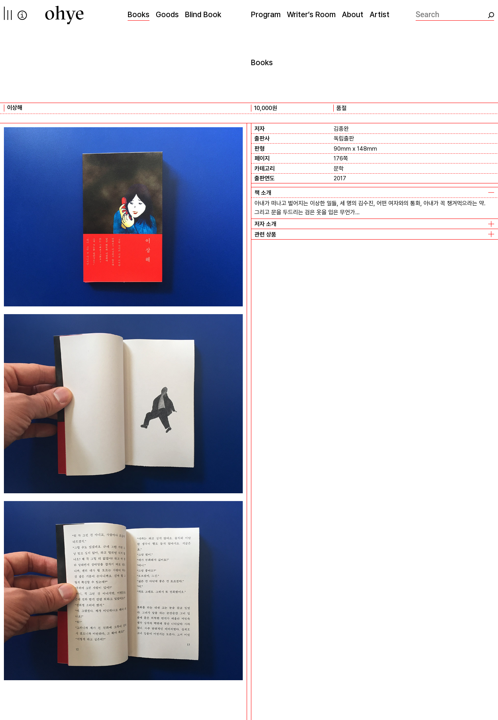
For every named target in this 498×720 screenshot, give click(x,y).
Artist (380, 14)
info (22, 15)
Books (138, 14)
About (352, 14)
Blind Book (203, 14)
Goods (167, 14)
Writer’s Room (311, 14)
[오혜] (64, 15)
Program (266, 14)
